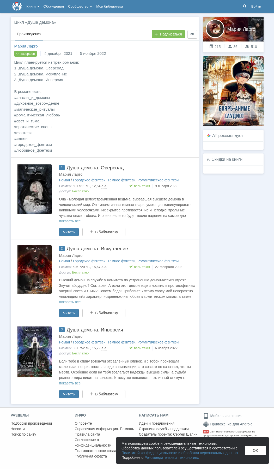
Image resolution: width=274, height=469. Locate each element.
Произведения (29, 34)
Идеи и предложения (157, 423)
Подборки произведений (31, 423)
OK (255, 450)
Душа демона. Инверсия (95, 330)
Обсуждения (54, 6)
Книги (33, 6)
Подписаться (168, 34)
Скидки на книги (226, 159)
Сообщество (80, 6)
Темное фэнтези (122, 180)
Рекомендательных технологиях (171, 457)
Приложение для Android (228, 424)
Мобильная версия (222, 416)
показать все (70, 221)
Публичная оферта (91, 456)
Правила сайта (87, 434)
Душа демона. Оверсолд (95, 167)
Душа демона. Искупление (97, 248)
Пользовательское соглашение (101, 451)
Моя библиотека (109, 6)
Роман (64, 180)
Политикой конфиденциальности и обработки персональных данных (179, 453)
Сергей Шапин (185, 434)
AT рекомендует (227, 135)
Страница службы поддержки (164, 429)
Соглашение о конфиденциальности (93, 442)
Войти (256, 6)
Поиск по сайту (23, 434)
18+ (206, 431)
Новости (18, 429)
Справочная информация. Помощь (104, 429)
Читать (69, 232)
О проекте (83, 423)
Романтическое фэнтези (158, 180)
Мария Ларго (26, 46)
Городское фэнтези (89, 180)
